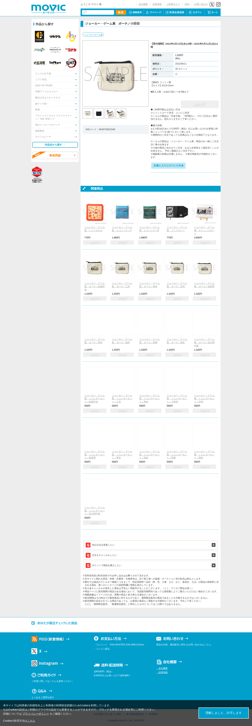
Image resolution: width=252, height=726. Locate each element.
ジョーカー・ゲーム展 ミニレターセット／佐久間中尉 (94, 510)
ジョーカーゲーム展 (93, 35)
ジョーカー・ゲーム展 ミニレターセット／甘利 (204, 398)
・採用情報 (162, 672)
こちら (31, 720)
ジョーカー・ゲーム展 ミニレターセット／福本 (149, 454)
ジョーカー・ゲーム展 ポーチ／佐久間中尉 (204, 342)
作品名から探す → (55, 144)
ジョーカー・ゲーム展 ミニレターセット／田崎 (177, 454)
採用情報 (157, 4)
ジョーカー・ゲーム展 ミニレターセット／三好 (122, 398)
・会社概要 (162, 668)
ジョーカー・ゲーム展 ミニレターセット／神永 (149, 398)
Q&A (187, 4)
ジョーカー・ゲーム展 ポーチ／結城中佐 (94, 286)
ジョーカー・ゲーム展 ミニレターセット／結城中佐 (94, 398)
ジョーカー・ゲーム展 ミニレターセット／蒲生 (204, 454)
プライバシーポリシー (36, 713)
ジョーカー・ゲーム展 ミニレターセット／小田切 (177, 398)
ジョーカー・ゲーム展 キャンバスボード (204, 230)
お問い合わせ (201, 4)
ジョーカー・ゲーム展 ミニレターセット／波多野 (94, 454)
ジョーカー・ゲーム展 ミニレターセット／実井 (122, 454)
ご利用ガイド (173, 4)
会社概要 (143, 4)
